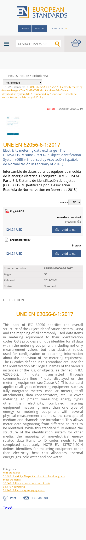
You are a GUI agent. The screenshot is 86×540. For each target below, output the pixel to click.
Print (13, 498)
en (65, 28)
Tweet (7, 507)
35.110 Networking (14, 486)
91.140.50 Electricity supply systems (24, 490)
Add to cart (70, 229)
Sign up (39, 28)
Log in (25, 28)
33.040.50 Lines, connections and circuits (26, 483)
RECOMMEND (39, 498)
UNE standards (16, 87)
